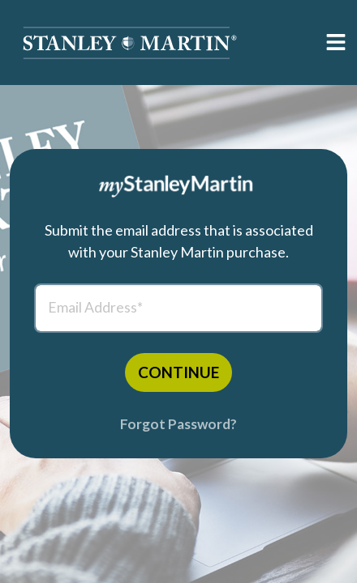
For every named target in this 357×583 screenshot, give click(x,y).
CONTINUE (178, 372)
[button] (130, 43)
